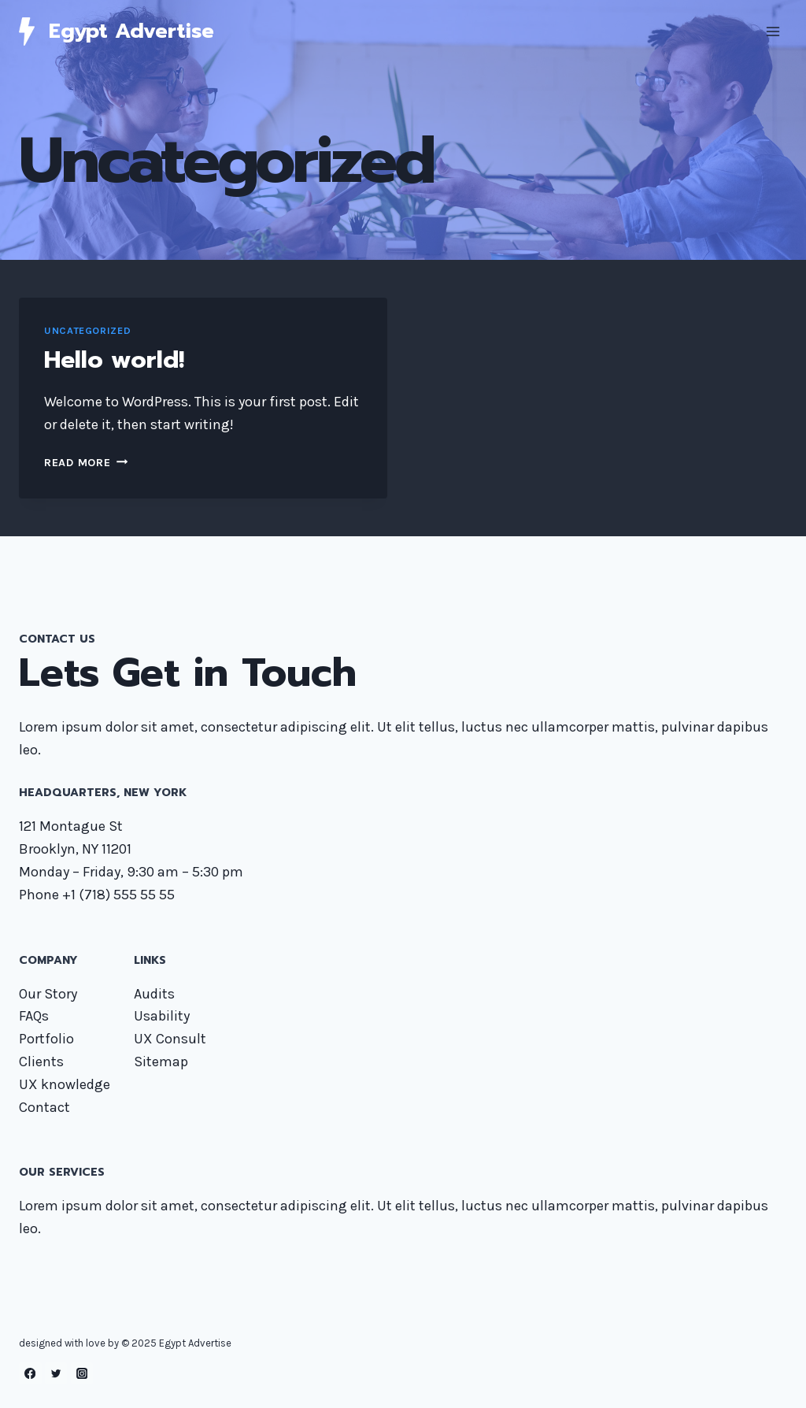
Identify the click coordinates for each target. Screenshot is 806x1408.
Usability (162, 1016)
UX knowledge (64, 1084)
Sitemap (161, 1061)
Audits (154, 993)
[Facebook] (30, 1373)
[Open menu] (772, 31)
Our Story (48, 993)
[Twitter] (56, 1373)
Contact (44, 1107)
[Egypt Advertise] (116, 31)
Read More (86, 462)
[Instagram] (82, 1373)
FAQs (34, 1016)
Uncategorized (87, 330)
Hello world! (114, 360)
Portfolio (46, 1038)
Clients (41, 1061)
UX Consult (170, 1038)
